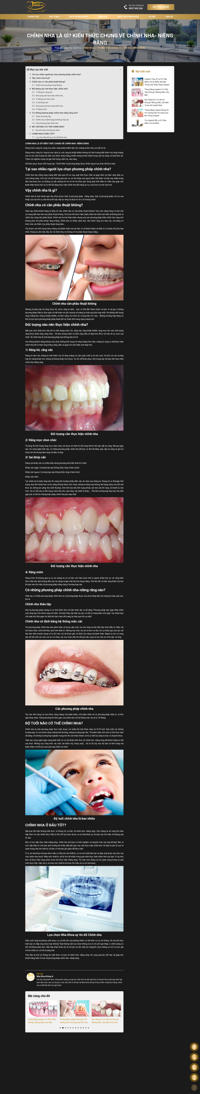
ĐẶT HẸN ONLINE (161, 7)
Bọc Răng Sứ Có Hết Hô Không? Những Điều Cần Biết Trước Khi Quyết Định (105, 1021)
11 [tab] (85, 1027)
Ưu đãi (152, 16)
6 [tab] (73, 1027)
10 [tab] (83, 1027)
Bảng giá (102, 16)
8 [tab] (78, 1027)
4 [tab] (68, 1027)
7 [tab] (75, 1027)
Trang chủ (33, 16)
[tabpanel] (43, 1012)
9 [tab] (80, 1027)
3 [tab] (65, 1027)
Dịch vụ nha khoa (78, 16)
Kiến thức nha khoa (128, 16)
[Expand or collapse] (120, 69)
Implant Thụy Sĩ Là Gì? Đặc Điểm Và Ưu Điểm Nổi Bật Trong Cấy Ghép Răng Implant (157, 82)
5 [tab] (70, 1027)
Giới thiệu (54, 16)
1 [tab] (60, 1027)
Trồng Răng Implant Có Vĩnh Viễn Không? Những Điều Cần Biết (42, 1021)
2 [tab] (63, 1027)
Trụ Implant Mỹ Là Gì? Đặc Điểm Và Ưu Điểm (155, 121)
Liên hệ (169, 16)
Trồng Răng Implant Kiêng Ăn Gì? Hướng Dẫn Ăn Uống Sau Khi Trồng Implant (74, 1021)
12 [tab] (88, 1027)
